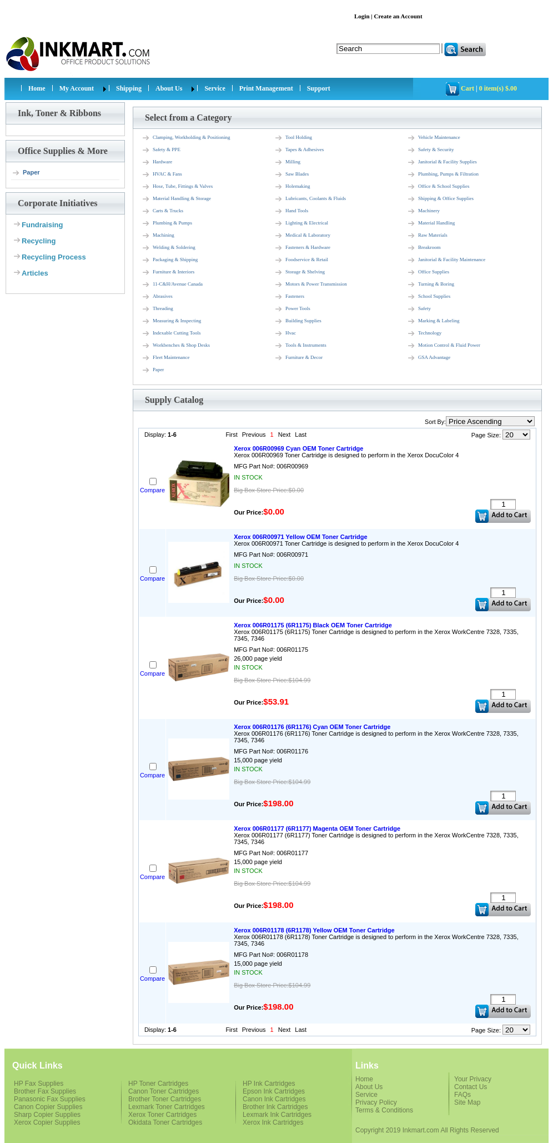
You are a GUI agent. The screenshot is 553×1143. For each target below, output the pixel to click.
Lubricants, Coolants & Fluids (310, 198)
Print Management (266, 88)
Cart (467, 88)
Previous (254, 434)
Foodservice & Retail (301, 260)
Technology (424, 333)
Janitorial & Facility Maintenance (446, 260)
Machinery (423, 211)
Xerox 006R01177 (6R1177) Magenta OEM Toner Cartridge (317, 828)
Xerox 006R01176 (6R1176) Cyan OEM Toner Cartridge (312, 726)
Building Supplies (297, 321)
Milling (287, 162)
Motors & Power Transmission (310, 284)
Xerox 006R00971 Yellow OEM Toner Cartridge (300, 536)
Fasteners (289, 296)
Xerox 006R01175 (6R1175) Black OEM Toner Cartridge (313, 625)
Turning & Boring (430, 284)
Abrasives (157, 296)
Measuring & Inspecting (171, 321)
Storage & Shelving (299, 272)
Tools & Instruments (300, 345)
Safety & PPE (161, 150)
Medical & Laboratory (302, 235)
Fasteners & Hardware (302, 247)
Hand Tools (291, 211)
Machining (158, 235)
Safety (419, 309)
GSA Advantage (428, 357)
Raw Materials (427, 235)
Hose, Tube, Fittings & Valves (177, 186)
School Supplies (428, 296)
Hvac (285, 333)
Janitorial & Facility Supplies (442, 162)
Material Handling (431, 223)
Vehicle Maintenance (433, 137)
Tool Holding (293, 137)
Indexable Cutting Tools (171, 333)
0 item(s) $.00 (498, 88)
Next (284, 434)
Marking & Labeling (433, 321)
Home (37, 88)
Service (214, 88)
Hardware (157, 162)
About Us (168, 88)
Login (362, 16)
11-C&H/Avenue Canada (172, 284)
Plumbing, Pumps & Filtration (443, 174)
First (231, 434)
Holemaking (292, 186)
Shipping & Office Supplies (440, 198)
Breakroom (424, 247)
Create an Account (398, 16)
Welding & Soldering (168, 247)
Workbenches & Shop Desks (176, 345)
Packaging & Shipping (170, 260)
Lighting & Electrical (301, 223)
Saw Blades (291, 174)
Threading (157, 309)
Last (300, 434)
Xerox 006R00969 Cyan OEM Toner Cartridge (298, 448)
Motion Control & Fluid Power (443, 345)
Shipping (129, 88)
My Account (76, 88)
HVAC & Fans (162, 174)
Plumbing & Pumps (167, 223)
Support (318, 88)
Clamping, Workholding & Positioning (186, 137)
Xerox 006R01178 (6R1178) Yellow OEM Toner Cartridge (314, 930)
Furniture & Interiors (168, 272)
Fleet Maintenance (166, 357)
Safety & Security (430, 150)
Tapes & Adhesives (299, 150)
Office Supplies (428, 272)
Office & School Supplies (438, 186)
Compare (152, 490)
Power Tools (292, 309)
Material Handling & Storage (176, 198)
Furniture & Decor (298, 357)
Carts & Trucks (162, 211)
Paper (26, 172)
